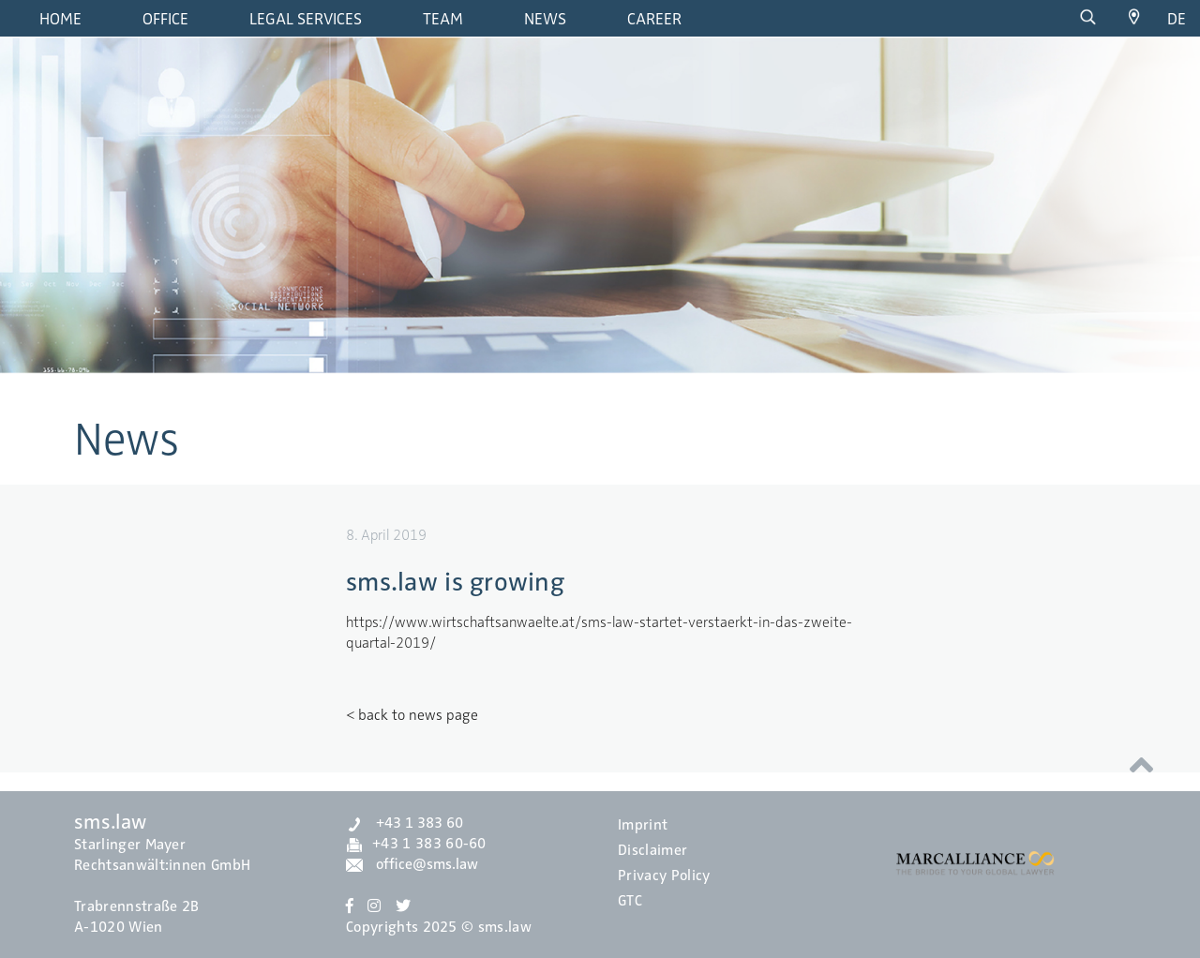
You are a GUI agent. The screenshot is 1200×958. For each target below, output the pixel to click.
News (545, 18)
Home (60, 18)
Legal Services (305, 18)
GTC (630, 900)
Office (165, 18)
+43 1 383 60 (404, 823)
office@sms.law (412, 864)
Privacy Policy (664, 875)
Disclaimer (652, 850)
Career (654, 18)
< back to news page (412, 715)
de (1176, 18)
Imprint (643, 825)
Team (443, 18)
